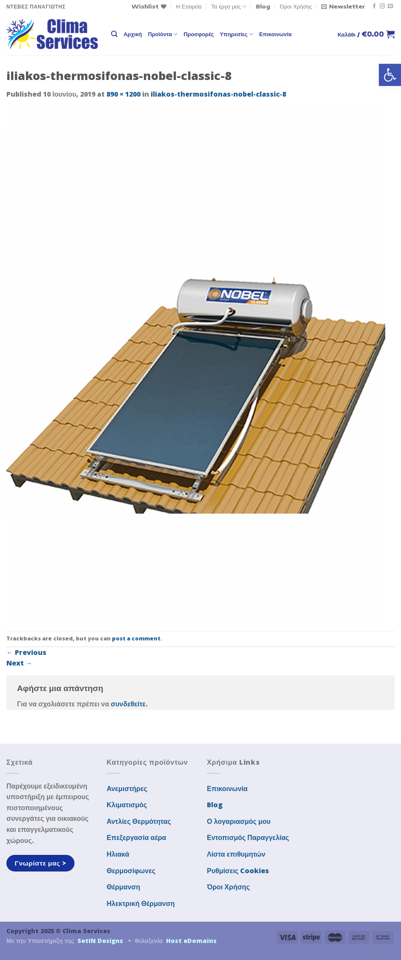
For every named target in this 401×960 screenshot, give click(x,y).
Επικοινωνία (275, 34)
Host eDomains (191, 941)
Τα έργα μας (228, 7)
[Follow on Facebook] (374, 6)
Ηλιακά (118, 854)
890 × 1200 (123, 94)
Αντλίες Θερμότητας (139, 821)
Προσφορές (198, 34)
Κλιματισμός (127, 804)
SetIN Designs (100, 941)
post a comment (136, 638)
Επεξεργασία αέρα (136, 837)
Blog (263, 6)
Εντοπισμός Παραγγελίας (248, 837)
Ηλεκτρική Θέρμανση (141, 903)
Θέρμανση (123, 886)
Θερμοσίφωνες (131, 870)
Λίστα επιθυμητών (236, 854)
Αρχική (132, 34)
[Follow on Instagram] (382, 6)
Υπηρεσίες (236, 34)
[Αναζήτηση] (114, 34)
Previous (26, 652)
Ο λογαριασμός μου (239, 821)
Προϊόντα (163, 34)
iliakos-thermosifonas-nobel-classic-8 (218, 94)
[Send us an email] (390, 6)
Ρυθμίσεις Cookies (238, 870)
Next (19, 663)
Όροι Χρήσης (296, 6)
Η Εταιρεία (189, 6)
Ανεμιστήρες (127, 788)
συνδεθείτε (128, 704)
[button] (390, 75)
